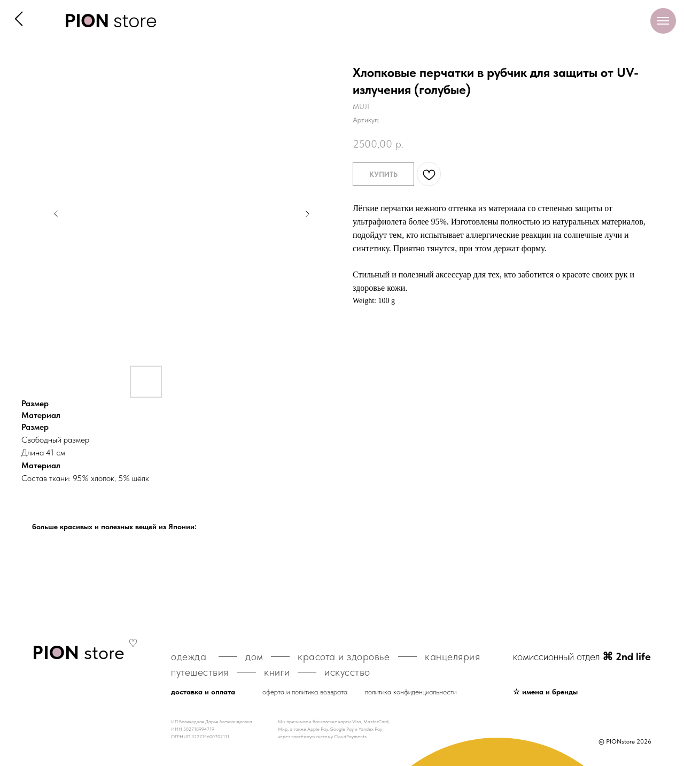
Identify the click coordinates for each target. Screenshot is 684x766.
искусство (347, 672)
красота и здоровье (344, 656)
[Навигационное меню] (663, 21)
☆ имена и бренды (545, 691)
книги (277, 672)
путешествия (200, 672)
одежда (188, 656)
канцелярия (452, 656)
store (78, 652)
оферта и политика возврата (304, 691)
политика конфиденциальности (410, 691)
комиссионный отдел (582, 656)
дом (254, 656)
